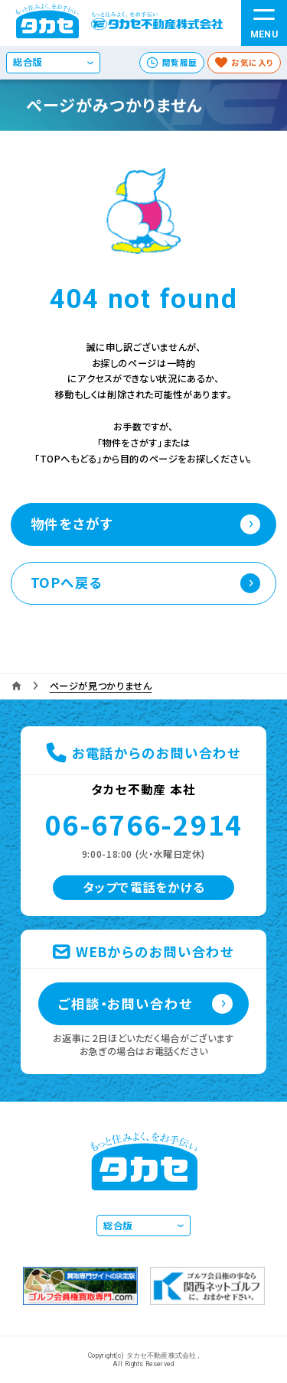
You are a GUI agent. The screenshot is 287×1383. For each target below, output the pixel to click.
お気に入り (252, 62)
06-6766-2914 (143, 823)
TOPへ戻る (67, 582)
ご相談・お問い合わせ (125, 1003)
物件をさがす (72, 523)
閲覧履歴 (179, 62)
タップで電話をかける (144, 887)
